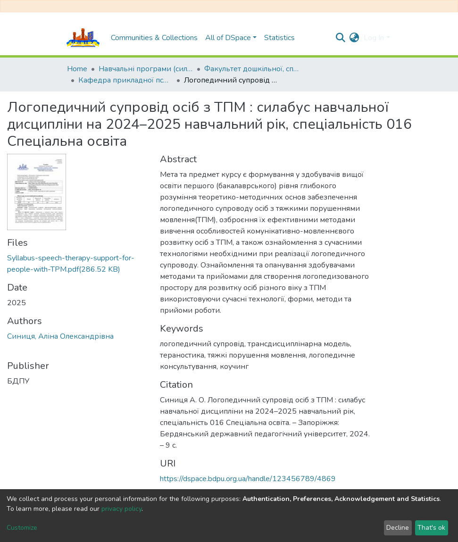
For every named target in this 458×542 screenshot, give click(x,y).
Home (77, 69)
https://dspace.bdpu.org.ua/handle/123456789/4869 (248, 479)
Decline (397, 527)
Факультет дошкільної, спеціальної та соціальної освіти (251, 69)
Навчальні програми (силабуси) (146, 69)
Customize (22, 527)
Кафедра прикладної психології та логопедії (125, 80)
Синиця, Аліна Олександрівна (60, 336)
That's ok (431, 527)
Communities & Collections (154, 38)
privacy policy (121, 508)
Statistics (279, 38)
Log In (374, 38)
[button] (354, 37)
